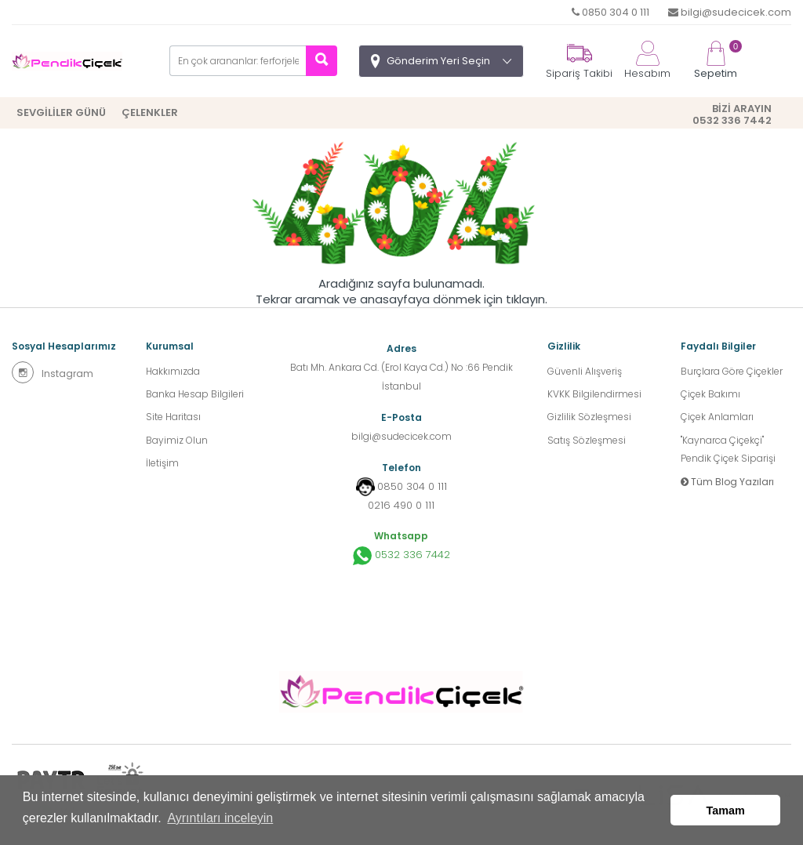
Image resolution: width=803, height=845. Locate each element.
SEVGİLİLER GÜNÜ (61, 112)
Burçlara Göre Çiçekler (732, 371)
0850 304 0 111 (610, 12)
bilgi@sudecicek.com (729, 12)
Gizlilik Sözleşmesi (589, 418)
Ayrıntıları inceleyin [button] (220, 820)
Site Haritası (173, 418)
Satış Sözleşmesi (586, 441)
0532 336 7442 (401, 555)
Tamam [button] (726, 811)
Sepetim (715, 61)
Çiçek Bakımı (710, 394)
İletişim (162, 465)
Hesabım (647, 61)
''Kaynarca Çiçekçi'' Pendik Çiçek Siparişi (728, 451)
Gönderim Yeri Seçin (438, 60)
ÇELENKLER (150, 112)
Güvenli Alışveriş (584, 371)
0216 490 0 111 (401, 505)
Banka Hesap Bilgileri (195, 394)
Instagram (52, 372)
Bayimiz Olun (177, 441)
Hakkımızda (173, 371)
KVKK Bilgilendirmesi (594, 394)
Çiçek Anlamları (717, 418)
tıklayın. (526, 299)
